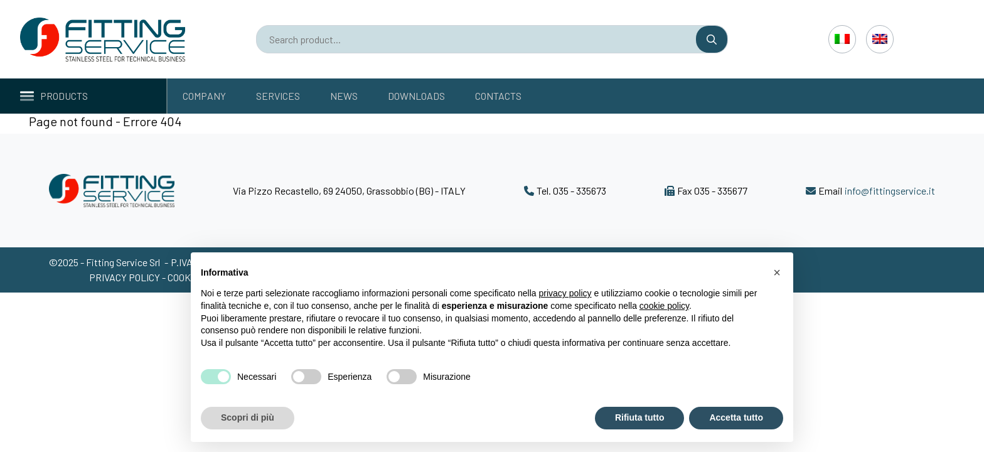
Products (54, 96)
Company (204, 96)
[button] (777, 272)
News (344, 96)
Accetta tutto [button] (736, 417)
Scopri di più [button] (247, 417)
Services (278, 96)
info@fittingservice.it (890, 190)
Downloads (416, 96)
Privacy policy (125, 277)
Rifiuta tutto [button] (640, 417)
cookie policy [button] (664, 306)
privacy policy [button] (565, 293)
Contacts (498, 96)
